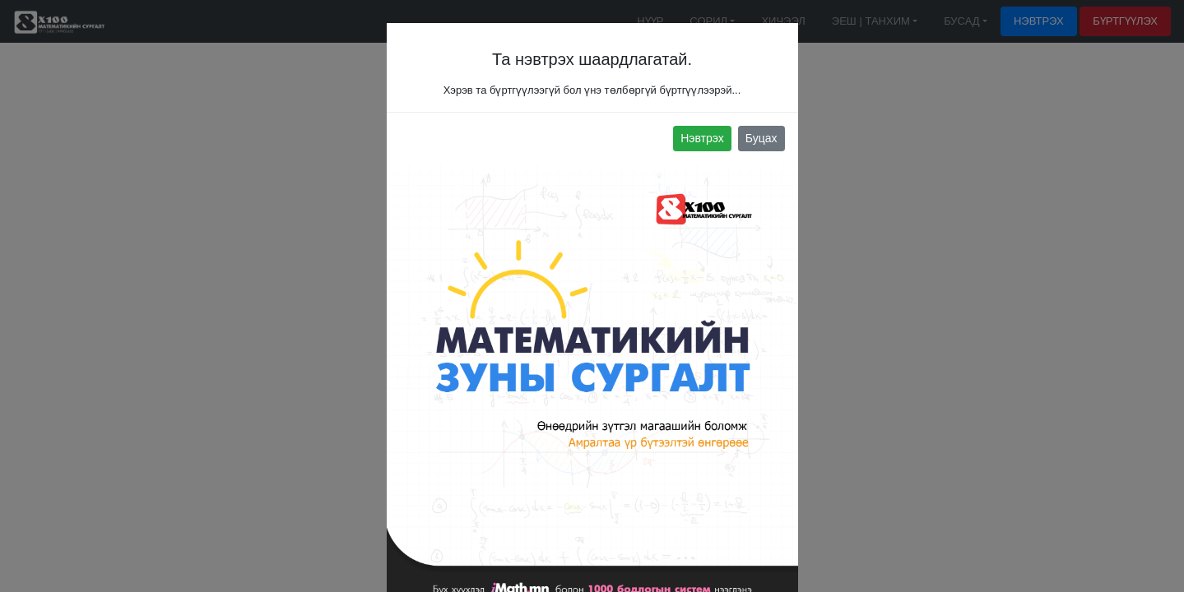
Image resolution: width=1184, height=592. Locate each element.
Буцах (761, 138)
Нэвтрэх (702, 138)
